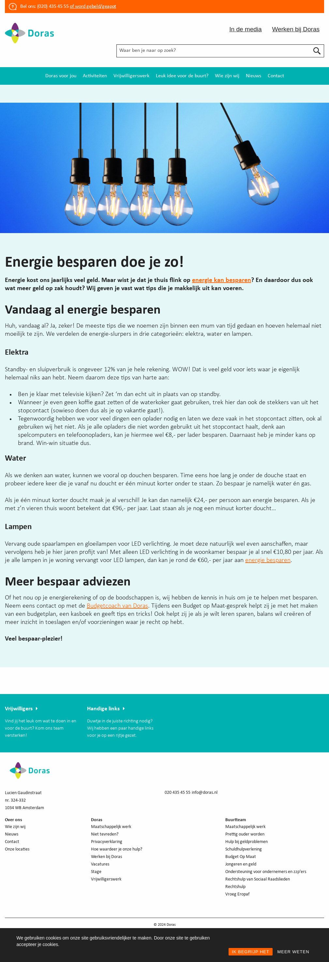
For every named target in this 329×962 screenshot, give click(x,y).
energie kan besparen (221, 280)
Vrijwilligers (19, 709)
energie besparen (268, 560)
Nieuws (253, 76)
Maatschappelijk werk (111, 826)
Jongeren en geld (240, 864)
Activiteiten (95, 76)
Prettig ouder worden (244, 834)
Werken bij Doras (296, 29)
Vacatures (100, 864)
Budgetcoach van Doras (117, 606)
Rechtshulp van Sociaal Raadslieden (257, 879)
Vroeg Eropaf (237, 894)
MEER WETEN (293, 951)
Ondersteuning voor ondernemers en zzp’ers (265, 871)
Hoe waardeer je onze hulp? (116, 849)
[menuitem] (61, 76)
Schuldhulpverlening (243, 849)
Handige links (103, 709)
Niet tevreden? (104, 834)
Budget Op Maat (240, 856)
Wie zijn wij (227, 76)
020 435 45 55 (177, 792)
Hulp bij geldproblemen (246, 841)
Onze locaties (17, 849)
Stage (96, 871)
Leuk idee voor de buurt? (182, 76)
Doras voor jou (60, 76)
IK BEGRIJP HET (250, 951)
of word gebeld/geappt (93, 6)
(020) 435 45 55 (52, 6)
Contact (276, 76)
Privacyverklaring (106, 841)
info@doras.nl (204, 792)
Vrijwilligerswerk (131, 76)
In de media (245, 29)
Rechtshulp (235, 886)
